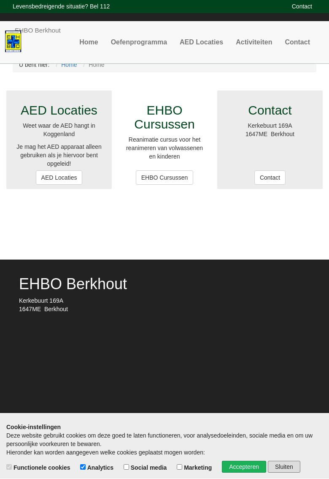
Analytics (97, 467)
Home (109, 35)
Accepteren (244, 466)
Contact (299, 35)
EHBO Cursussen (164, 177)
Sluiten (284, 466)
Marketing (195, 467)
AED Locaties (211, 35)
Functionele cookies (39, 467)
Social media (146, 467)
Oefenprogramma (155, 35)
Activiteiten (259, 35)
